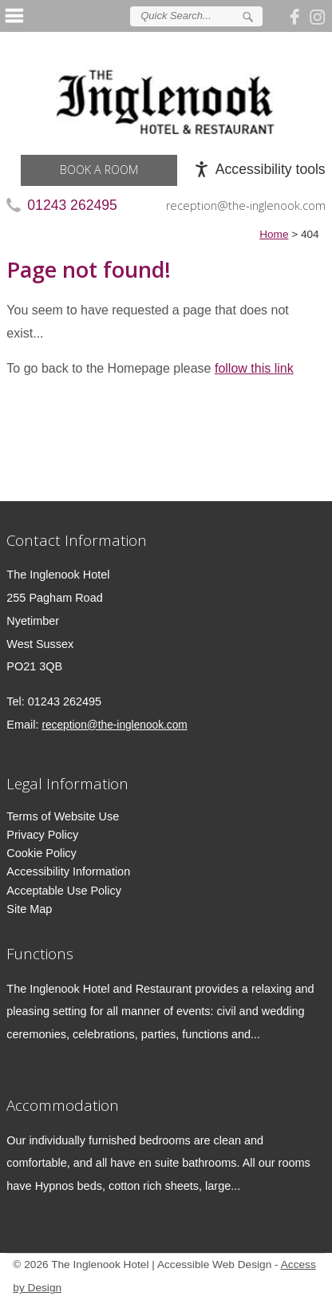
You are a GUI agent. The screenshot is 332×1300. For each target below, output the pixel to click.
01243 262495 (72, 205)
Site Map (29, 909)
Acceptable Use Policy (63, 890)
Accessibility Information (68, 871)
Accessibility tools (270, 169)
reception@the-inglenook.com (246, 205)
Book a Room (99, 169)
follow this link (254, 368)
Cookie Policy (41, 853)
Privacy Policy (42, 834)
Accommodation (62, 1105)
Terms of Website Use (62, 816)
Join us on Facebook (297, 16)
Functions (39, 953)
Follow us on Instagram (317, 16)
